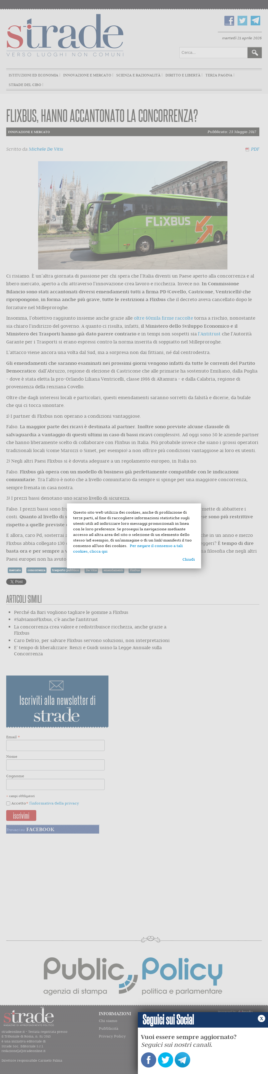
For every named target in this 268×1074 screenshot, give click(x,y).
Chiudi (188, 559)
